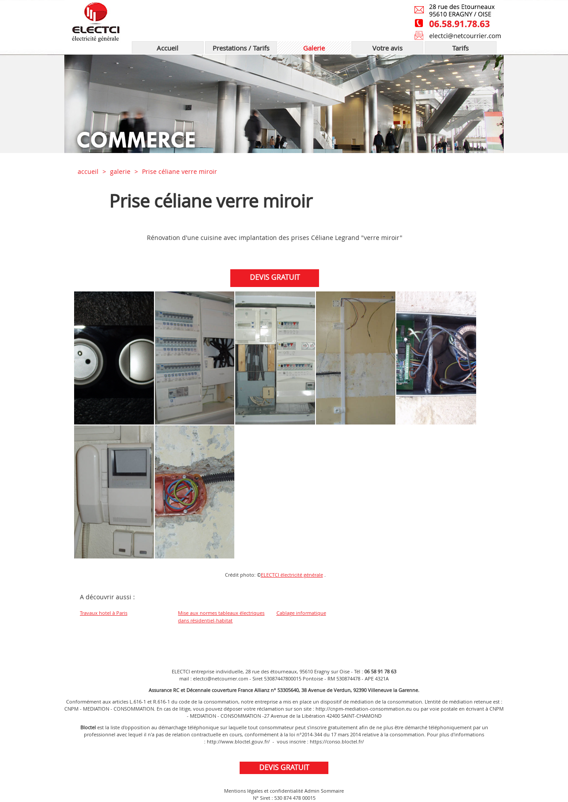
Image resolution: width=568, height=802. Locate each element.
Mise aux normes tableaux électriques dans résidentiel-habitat (221, 616)
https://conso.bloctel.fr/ (337, 741)
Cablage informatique (301, 612)
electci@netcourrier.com (220, 678)
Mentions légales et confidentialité (263, 790)
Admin (312, 790)
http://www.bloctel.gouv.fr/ (238, 741)
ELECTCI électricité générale (292, 574)
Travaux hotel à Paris (103, 612)
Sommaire (332, 790)
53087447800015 (282, 678)
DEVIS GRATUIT (277, 277)
